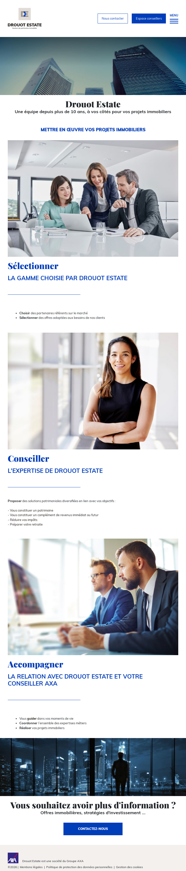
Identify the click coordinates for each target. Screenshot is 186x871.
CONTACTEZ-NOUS (93, 829)
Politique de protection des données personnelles (79, 867)
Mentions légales (31, 867)
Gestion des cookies (129, 867)
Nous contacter (113, 18)
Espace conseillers (149, 18)
